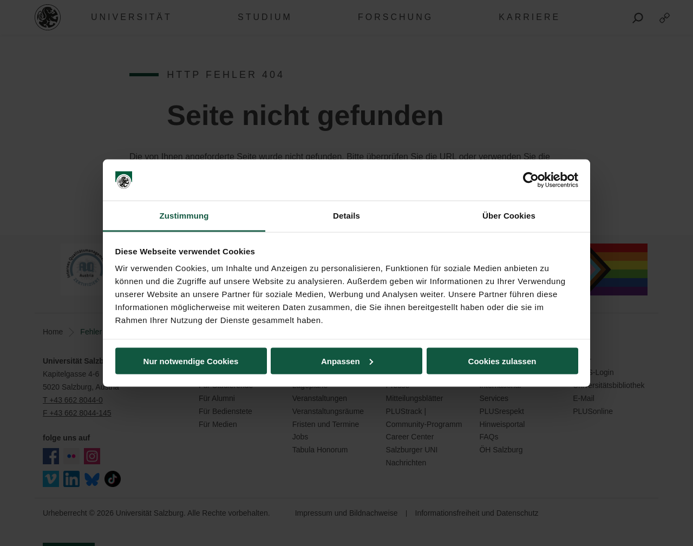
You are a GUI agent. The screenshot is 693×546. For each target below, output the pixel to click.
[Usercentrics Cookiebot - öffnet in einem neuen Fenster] (530, 180)
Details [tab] (346, 215)
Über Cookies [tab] (508, 215)
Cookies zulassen (502, 360)
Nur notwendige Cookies (191, 360)
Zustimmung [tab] (184, 215)
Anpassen (347, 360)
